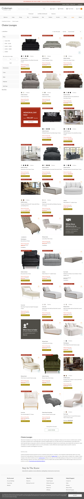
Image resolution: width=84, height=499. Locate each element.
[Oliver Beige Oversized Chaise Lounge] (73, 343)
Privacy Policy (63, 495)
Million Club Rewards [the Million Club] (42, 13)
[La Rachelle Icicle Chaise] (52, 341)
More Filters (4, 89)
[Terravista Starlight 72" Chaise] (31, 412)
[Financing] (48, 485)
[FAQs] (67, 483)
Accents (58, 17)
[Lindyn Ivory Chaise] (52, 94)
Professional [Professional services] (31, 13)
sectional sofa (42, 457)
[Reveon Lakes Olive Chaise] (52, 376)
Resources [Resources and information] (54, 13)
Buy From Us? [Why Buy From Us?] (30, 483)
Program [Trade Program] (49, 480)
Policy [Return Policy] (69, 487)
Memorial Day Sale (25, 64)
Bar (28, 17)
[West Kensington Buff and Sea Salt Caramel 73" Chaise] (73, 306)
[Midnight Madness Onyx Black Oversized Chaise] (31, 58)
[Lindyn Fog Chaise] (31, 94)
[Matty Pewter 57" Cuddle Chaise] (52, 272)
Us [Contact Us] (68, 480)
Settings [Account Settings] (10, 480)
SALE (73, 17)
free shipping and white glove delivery (37, 461)
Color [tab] (4, 72)
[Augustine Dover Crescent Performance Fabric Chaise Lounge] (73, 414)
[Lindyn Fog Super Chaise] (52, 58)
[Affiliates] (48, 489)
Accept (75, 495)
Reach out (25, 334)
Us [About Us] (28, 480)
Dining (20, 17)
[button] (52, 9)
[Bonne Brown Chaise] (31, 239)
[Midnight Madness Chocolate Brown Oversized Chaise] (73, 94)
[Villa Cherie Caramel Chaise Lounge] (31, 376)
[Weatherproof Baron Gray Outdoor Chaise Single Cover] (73, 272)
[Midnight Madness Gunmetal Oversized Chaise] (52, 167)
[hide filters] (5, 31)
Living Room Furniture (6, 21)
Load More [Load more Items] (51, 430)
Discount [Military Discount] (50, 483)
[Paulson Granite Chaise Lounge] (52, 412)
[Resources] (48, 487)
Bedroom (6, 17)
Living (13, 17)
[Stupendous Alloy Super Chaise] (31, 167)
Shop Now (30, 121)
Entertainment (35, 17)
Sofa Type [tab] (5, 86)
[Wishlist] (9, 485)
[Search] (31, 9)
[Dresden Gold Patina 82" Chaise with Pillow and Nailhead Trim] (31, 202)
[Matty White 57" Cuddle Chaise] (73, 200)
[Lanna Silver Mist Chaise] (52, 237)
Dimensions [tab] (5, 67)
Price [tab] (4, 36)
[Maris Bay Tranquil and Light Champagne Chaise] (31, 305)
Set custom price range (7, 56)
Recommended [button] (71, 31)
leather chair (54, 456)
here (16, 496)
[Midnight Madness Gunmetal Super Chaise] (73, 167)
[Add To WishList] (38, 38)
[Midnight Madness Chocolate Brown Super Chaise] (73, 131)
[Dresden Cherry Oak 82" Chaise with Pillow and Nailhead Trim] (73, 378)
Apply (10, 62)
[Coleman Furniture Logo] (7, 10)
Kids (43, 17)
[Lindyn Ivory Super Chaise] (73, 58)
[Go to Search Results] (44, 9)
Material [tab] (5, 81)
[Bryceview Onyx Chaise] (31, 272)
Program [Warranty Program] (70, 489)
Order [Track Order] (9, 483)
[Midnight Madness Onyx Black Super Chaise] (52, 131)
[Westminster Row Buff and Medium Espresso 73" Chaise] (52, 202)
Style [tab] (4, 77)
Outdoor (50, 17)
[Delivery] (68, 485)
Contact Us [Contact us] (80, 4)
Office (65, 17)
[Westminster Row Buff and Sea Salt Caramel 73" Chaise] (52, 306)
